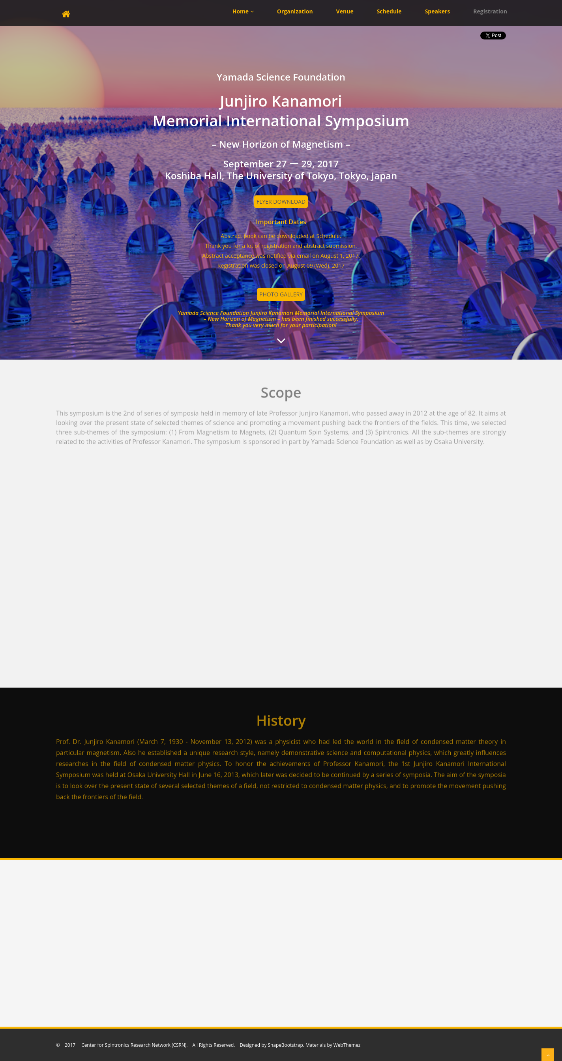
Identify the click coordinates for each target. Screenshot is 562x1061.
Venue (345, 11)
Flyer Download (281, 201)
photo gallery (281, 294)
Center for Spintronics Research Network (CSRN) (133, 1045)
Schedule (389, 11)
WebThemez (347, 1045)
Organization (295, 11)
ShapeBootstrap (285, 1045)
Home (243, 11)
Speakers (437, 11)
